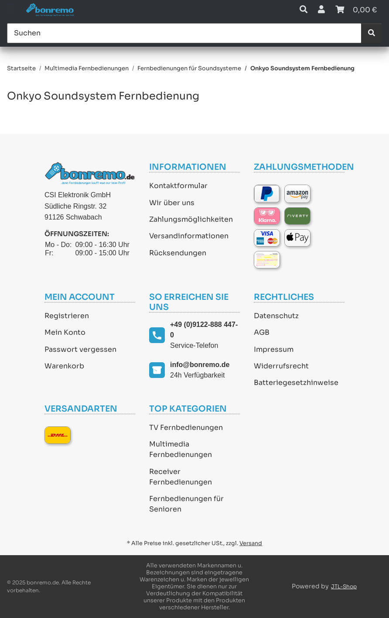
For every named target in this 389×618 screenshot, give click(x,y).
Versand (250, 543)
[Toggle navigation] (11, 5)
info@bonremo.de (199, 364)
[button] (303, 9)
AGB (262, 332)
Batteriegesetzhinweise (296, 382)
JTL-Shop (344, 586)
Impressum (273, 349)
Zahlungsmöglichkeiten (191, 219)
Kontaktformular (178, 185)
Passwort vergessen (80, 349)
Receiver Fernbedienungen (180, 477)
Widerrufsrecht (281, 366)
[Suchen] (184, 33)
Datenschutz (276, 315)
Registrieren (66, 315)
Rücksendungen (177, 253)
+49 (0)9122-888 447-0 (204, 330)
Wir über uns (171, 202)
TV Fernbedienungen (186, 427)
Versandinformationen (189, 235)
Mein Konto (64, 332)
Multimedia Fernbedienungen (180, 449)
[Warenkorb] (356, 9)
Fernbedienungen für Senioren (186, 504)
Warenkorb (64, 366)
